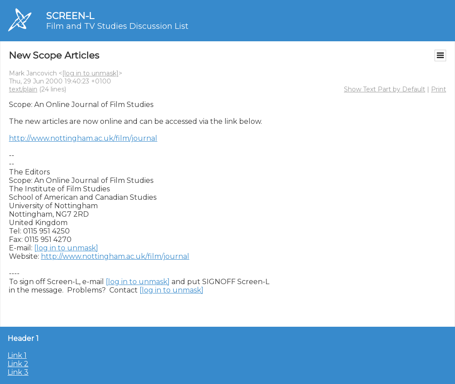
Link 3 (18, 372)
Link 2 (18, 364)
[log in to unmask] (90, 73)
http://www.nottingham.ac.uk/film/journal (83, 138)
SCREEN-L (70, 15)
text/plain (23, 89)
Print (438, 89)
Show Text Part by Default (384, 89)
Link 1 (17, 355)
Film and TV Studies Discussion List (117, 26)
